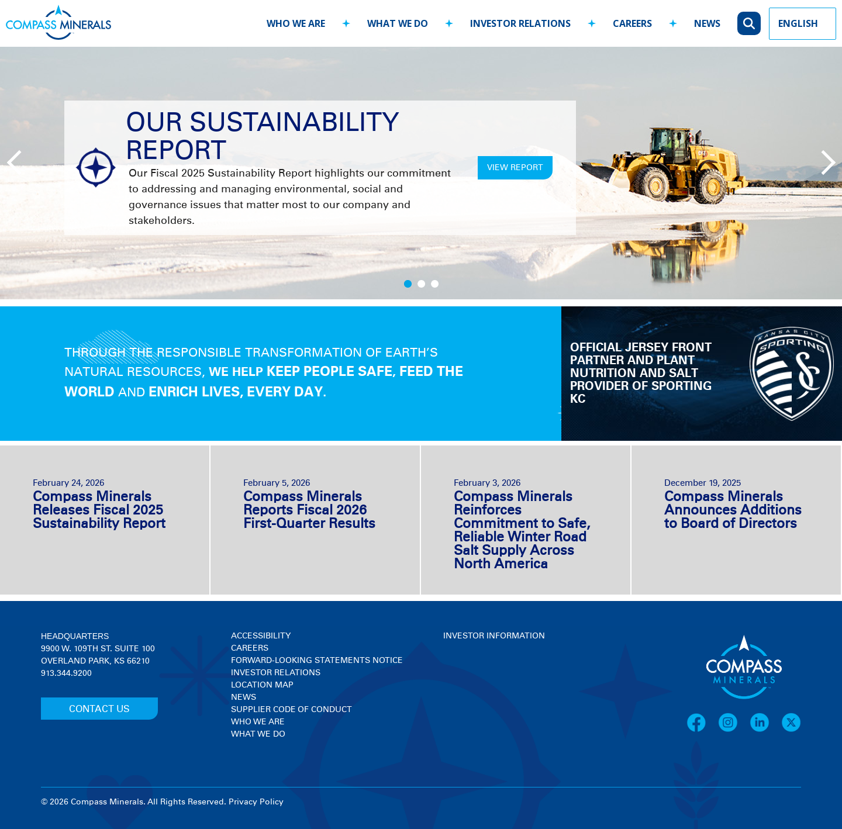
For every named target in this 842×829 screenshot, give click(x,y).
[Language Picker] (802, 24)
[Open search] (749, 23)
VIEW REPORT (515, 168)
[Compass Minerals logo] (58, 24)
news (707, 23)
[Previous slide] (17, 161)
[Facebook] (702, 730)
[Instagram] (734, 730)
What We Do (258, 734)
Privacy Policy (256, 802)
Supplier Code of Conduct (291, 710)
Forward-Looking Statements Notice (317, 661)
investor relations (520, 23)
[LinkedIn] (765, 730)
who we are (296, 23)
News (243, 697)
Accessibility (261, 636)
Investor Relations (275, 673)
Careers (249, 648)
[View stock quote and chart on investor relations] (497, 686)
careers (632, 23)
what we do (397, 23)
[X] (791, 730)
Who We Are (258, 722)
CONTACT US (99, 709)
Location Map (262, 685)
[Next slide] (821, 161)
